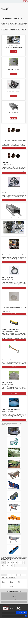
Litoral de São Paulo (12, 577)
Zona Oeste (14, 574)
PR (16, 562)
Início (14, 593)
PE (23, 562)
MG (8, 562)
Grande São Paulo (4, 577)
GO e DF (8, 565)
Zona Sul (18, 574)
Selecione (3, 562)
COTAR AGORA (13, 51)
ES (11, 562)
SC (18, 562)
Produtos (14, 599)
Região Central (4, 574)
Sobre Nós (14, 596)
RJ (6, 562)
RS (21, 562)
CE (4, 565)
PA (13, 565)
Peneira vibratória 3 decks (14, 11)
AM (11, 565)
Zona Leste (23, 574)
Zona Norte (9, 574)
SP (13, 562)
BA (2, 565)
